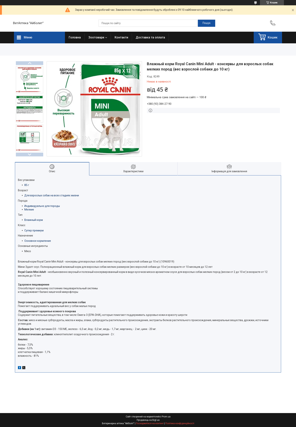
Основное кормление (37, 240)
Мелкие (29, 209)
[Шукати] (206, 23)
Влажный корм (33, 219)
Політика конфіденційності (179, 423)
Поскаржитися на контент (150, 423)
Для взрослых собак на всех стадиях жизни (51, 195)
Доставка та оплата (150, 37)
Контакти (121, 37)
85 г (26, 185)
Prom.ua (166, 416)
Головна (75, 37)
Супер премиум (34, 230)
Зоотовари (96, 37)
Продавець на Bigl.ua (148, 420)
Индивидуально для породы (42, 205)
